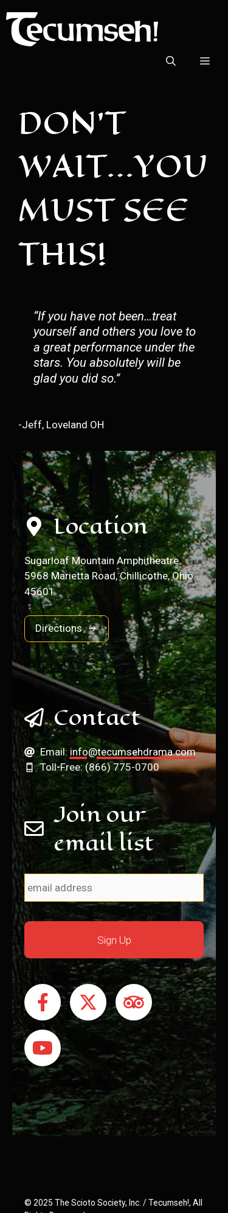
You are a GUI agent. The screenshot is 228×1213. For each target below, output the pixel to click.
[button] (171, 61)
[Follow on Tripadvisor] (134, 1002)
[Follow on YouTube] (42, 1048)
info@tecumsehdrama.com (133, 752)
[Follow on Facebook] (42, 1002)
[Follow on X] (88, 1002)
